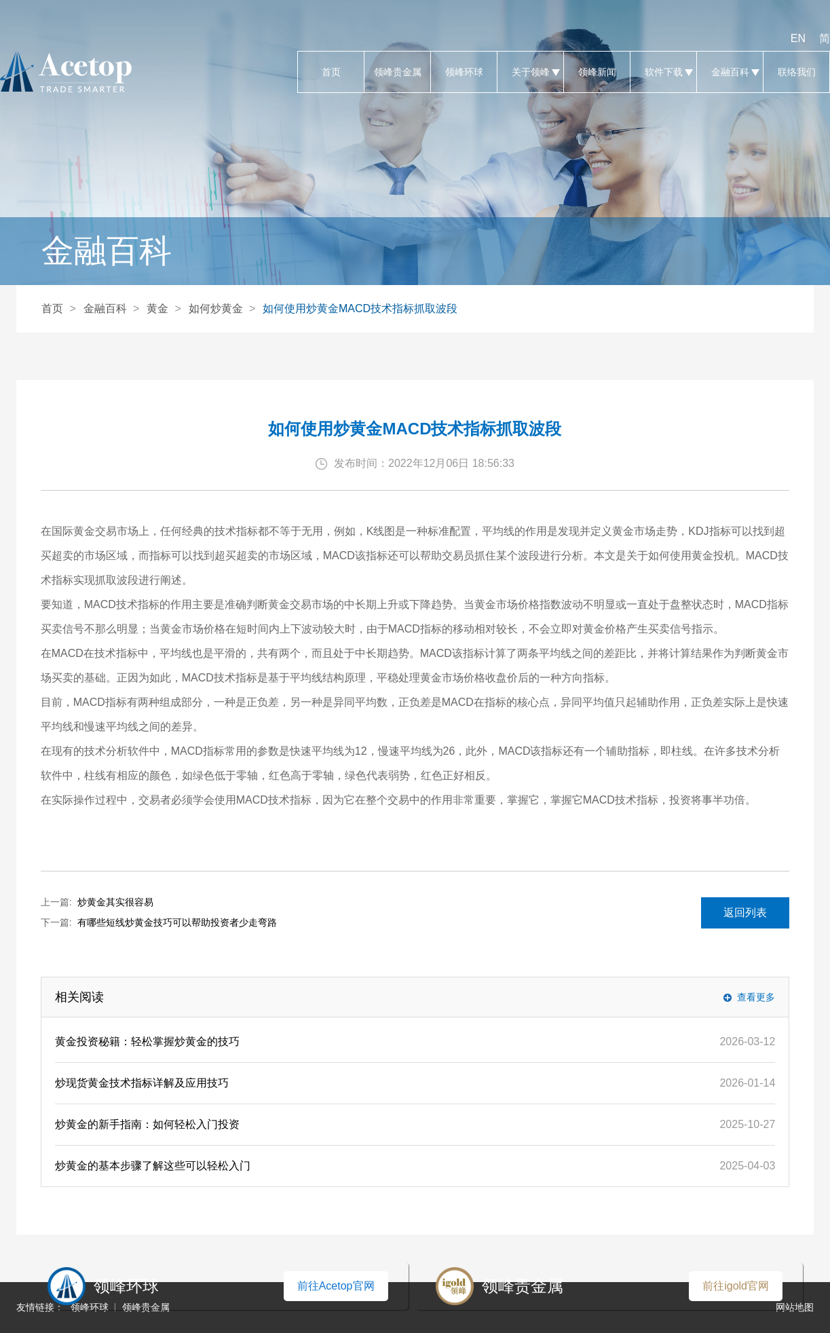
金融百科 (729, 72)
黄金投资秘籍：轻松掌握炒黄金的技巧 (147, 1041)
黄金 (157, 308)
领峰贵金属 (397, 72)
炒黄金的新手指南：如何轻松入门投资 (147, 1124)
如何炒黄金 (216, 308)
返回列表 (745, 912)
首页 (330, 72)
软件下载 (663, 72)
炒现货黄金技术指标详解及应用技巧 (142, 1083)
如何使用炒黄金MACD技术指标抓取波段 (360, 308)
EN (798, 38)
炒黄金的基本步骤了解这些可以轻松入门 (152, 1165)
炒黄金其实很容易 (115, 902)
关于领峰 (530, 72)
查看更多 (756, 997)
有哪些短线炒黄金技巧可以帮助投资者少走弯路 (177, 922)
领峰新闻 (596, 72)
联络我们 (796, 72)
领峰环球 (463, 72)
